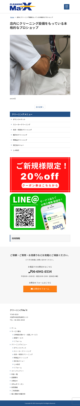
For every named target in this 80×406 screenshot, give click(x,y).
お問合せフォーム (40, 288)
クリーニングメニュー (22, 114)
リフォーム (18, 341)
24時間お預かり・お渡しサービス (26, 335)
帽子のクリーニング (20, 135)
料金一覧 (14, 374)
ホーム (13, 328)
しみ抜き (16, 150)
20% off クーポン (17, 384)
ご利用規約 (15, 391)
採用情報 (14, 387)
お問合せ (14, 381)
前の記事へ (40, 107)
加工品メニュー (18, 145)
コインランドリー (17, 371)
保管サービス (18, 338)
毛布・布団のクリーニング (22, 130)
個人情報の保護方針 (18, 394)
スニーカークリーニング (21, 124)
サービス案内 (16, 331)
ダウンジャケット (19, 119)
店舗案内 (14, 377)
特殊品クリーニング (20, 140)
